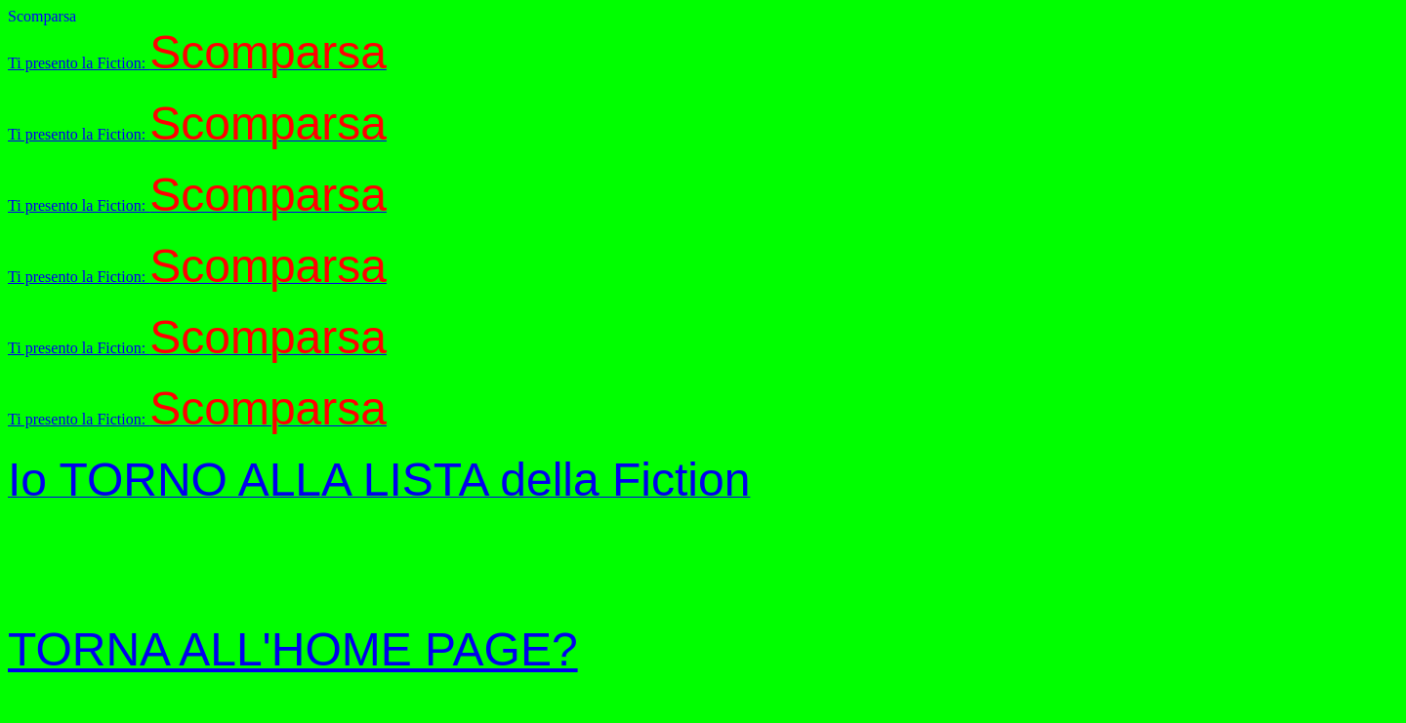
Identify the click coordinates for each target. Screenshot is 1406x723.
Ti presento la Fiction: (197, 63)
